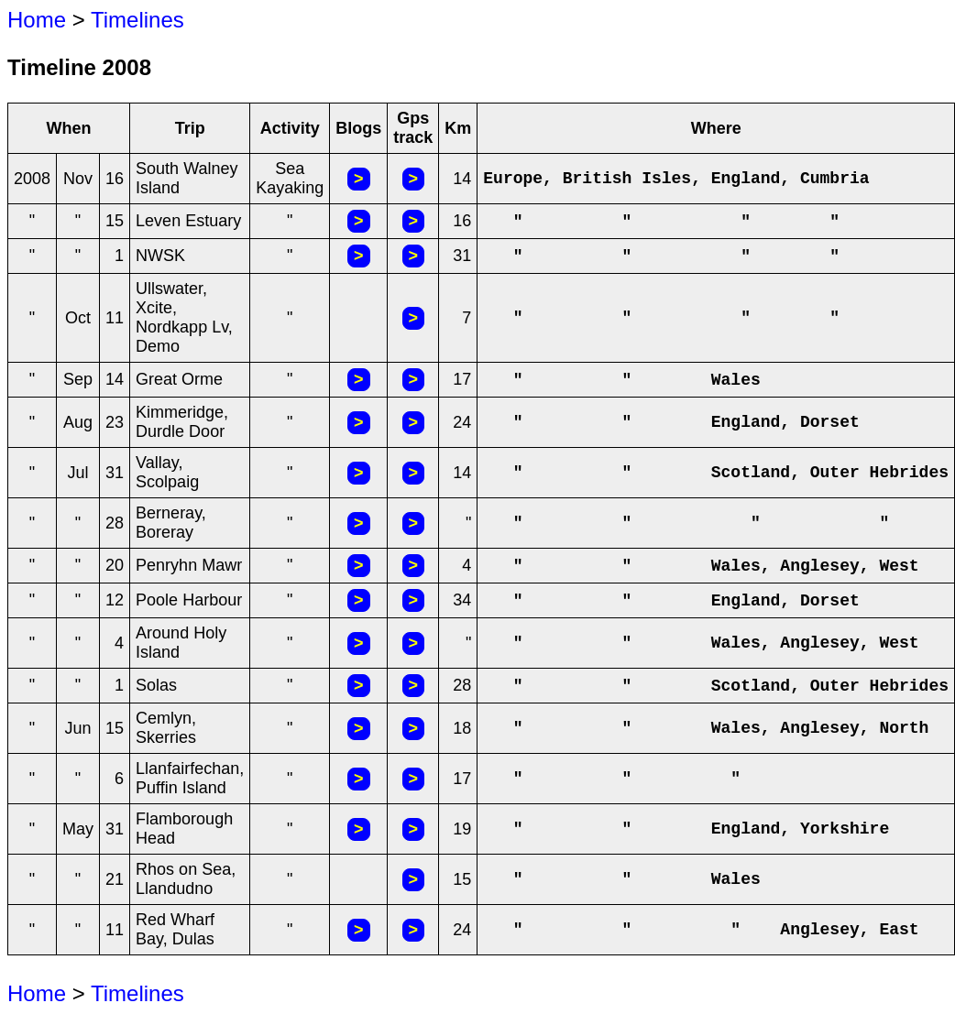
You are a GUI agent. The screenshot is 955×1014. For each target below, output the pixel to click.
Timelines (137, 19)
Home (36, 19)
